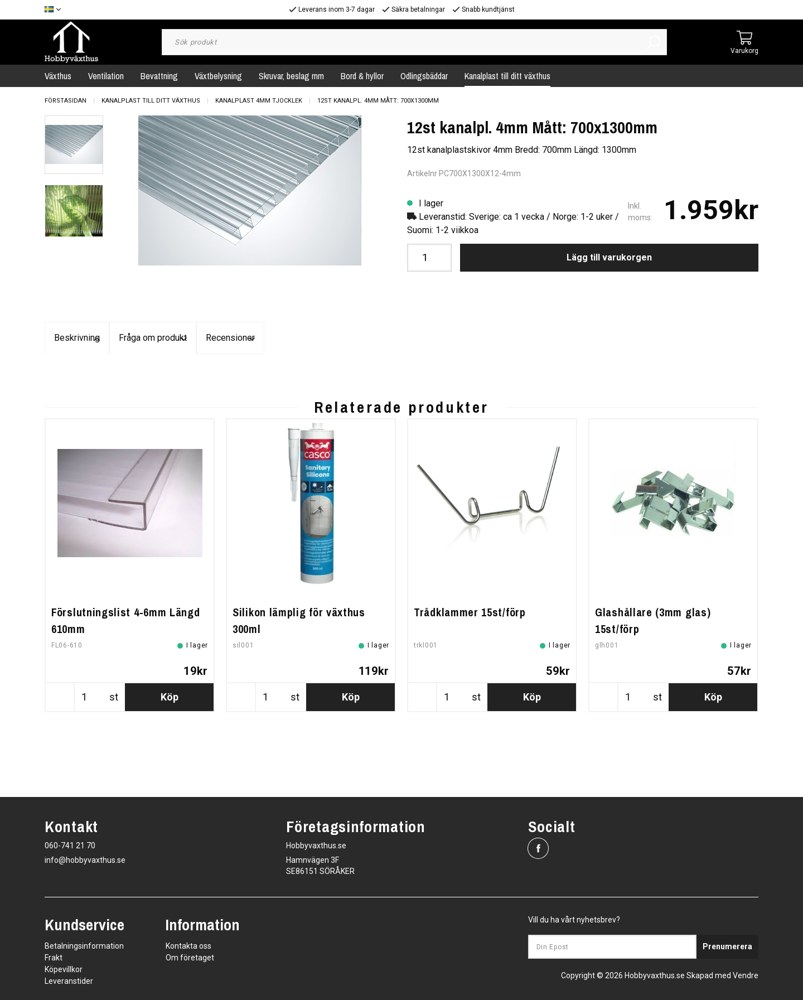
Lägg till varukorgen (609, 257)
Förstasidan (65, 100)
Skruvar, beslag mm (291, 76)
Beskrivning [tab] (164, 338)
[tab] (74, 144)
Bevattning (159, 76)
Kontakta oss (188, 945)
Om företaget (190, 957)
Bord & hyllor (362, 76)
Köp (169, 770)
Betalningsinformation (84, 945)
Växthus (58, 76)
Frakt (53, 957)
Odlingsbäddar (424, 76)
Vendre (745, 975)
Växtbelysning (218, 76)
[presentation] (74, 144)
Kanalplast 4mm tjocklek (258, 100)
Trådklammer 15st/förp (470, 685)
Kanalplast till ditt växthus (507, 76)
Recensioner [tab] (639, 338)
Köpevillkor (64, 969)
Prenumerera (727, 946)
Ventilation (106, 76)
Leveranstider (69, 981)
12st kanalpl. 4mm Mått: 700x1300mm (378, 100)
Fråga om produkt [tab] (401, 338)
